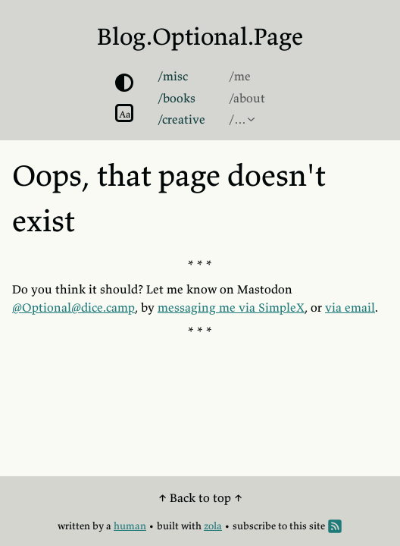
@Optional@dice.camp (73, 307)
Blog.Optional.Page (200, 36)
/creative (181, 119)
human (130, 525)
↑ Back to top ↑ (200, 497)
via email (350, 307)
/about (247, 97)
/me (240, 75)
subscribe (254, 525)
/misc (173, 75)
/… (237, 119)
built (168, 525)
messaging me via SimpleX (231, 307)
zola (213, 525)
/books (176, 97)
